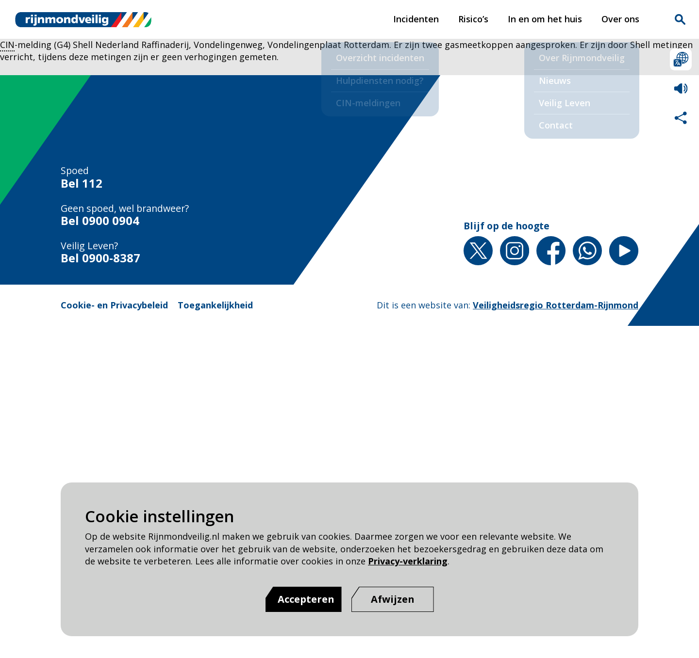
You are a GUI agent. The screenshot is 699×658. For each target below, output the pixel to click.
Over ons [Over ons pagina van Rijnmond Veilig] (620, 19)
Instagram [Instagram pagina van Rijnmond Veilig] (514, 250)
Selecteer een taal (681, 59)
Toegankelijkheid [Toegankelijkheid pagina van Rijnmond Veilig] (215, 305)
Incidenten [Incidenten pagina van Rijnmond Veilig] (416, 19)
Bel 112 (81, 184)
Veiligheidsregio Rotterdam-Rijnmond (555, 305)
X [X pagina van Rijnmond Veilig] (478, 250)
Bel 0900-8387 (100, 258)
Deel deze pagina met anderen (681, 117)
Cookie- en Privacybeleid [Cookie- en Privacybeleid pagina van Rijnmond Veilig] (114, 305)
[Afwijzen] (392, 599)
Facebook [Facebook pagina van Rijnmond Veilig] (551, 250)
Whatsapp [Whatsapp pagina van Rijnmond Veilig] (587, 250)
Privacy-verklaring (408, 561)
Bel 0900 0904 (100, 221)
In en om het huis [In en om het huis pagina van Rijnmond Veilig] (545, 19)
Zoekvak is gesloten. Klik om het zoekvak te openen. (680, 19)
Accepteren (306, 599)
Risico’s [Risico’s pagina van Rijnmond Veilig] (473, 19)
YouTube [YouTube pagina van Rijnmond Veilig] (623, 250)
